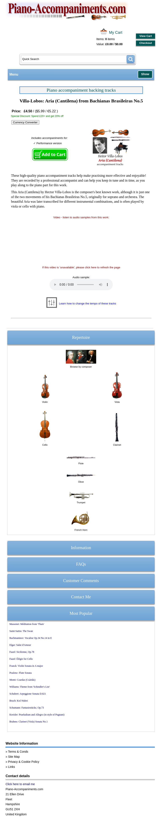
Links (11, 766)
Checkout (145, 43)
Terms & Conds (18, 751)
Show (145, 74)
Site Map (14, 756)
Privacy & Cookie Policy (23, 761)
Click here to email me (20, 784)
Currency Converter (25, 122)
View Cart (145, 36)
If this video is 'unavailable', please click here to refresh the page (81, 267)
